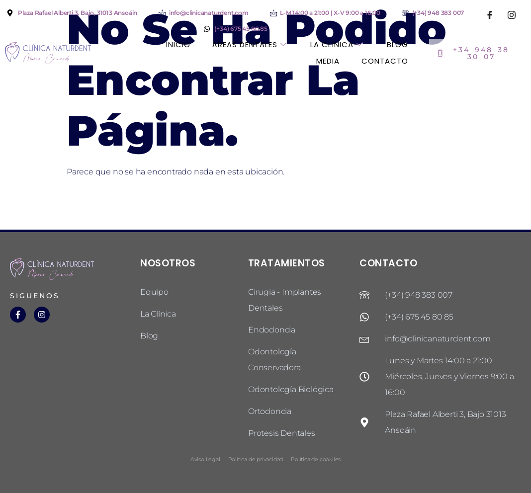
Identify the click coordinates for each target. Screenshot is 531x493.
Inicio (178, 44)
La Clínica (337, 44)
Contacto (384, 61)
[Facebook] (489, 14)
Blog (397, 44)
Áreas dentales (250, 44)
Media (328, 61)
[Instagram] (511, 14)
